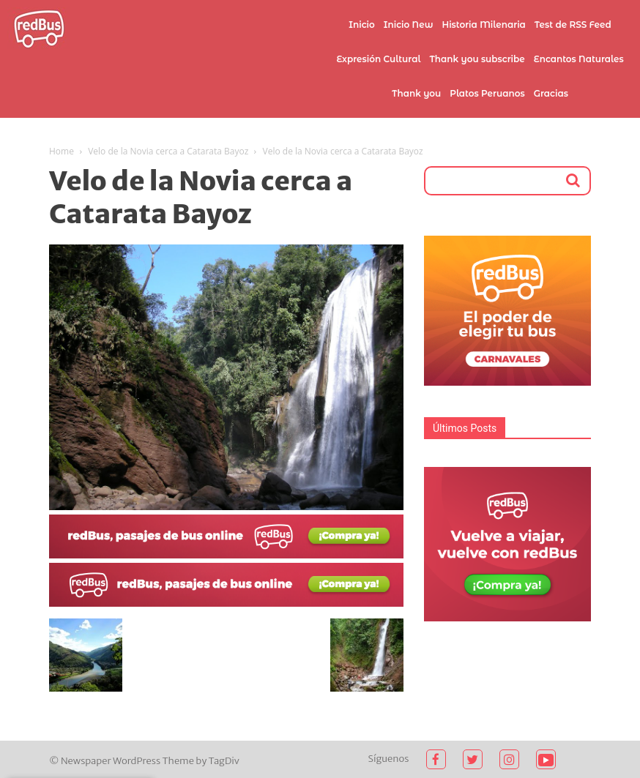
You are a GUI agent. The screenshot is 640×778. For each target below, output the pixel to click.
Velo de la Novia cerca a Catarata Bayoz (168, 151)
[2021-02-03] (226, 555)
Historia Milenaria (483, 24)
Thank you (416, 93)
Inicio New (409, 24)
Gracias (551, 93)
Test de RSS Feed (573, 24)
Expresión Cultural (378, 58)
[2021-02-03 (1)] (226, 603)
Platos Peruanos (487, 93)
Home (61, 151)
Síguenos (388, 758)
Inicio (362, 24)
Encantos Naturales (579, 58)
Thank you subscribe (476, 58)
